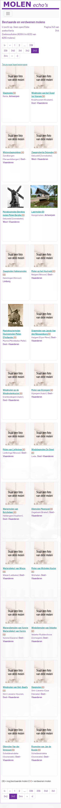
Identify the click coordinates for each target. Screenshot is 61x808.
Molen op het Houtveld (43, 271)
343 (35, 50)
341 (20, 50)
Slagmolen (9, 93)
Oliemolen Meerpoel (42, 509)
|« (5, 45)
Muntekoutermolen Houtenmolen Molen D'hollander (12, 334)
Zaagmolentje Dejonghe (44, 152)
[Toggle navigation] (8, 14)
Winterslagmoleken (13, 152)
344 (6, 55)
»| (17, 55)
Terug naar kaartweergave (14, 64)
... (25, 45)
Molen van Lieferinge (14, 449)
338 (31, 45)
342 (27, 50)
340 (13, 50)
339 (5, 50)
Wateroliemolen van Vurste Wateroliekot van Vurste (15, 631)
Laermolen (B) (37, 211)
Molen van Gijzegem (42, 390)
